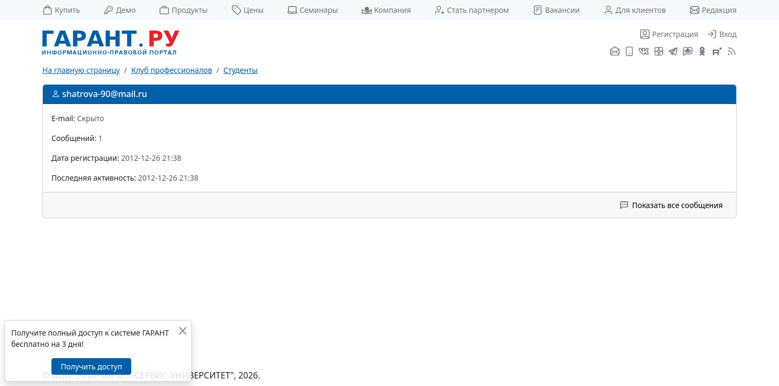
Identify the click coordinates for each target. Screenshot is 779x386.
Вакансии (556, 10)
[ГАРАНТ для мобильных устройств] (629, 52)
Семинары (312, 10)
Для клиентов (634, 10)
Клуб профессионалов (171, 70)
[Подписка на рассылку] (615, 52)
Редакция (713, 10)
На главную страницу (81, 70)
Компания (386, 10)
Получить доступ (91, 366)
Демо (119, 10)
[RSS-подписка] (730, 52)
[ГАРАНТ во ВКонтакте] (643, 52)
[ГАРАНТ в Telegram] (673, 52)
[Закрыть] (182, 330)
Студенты (240, 70)
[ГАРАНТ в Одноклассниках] (702, 52)
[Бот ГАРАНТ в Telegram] (687, 52)
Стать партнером (472, 10)
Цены (247, 10)
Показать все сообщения (671, 205)
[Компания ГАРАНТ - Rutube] (717, 52)
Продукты (183, 10)
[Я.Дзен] (658, 52)
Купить (61, 10)
